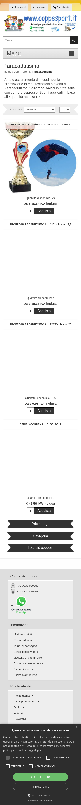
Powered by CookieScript (40, 800)
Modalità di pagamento (28, 657)
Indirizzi (18, 713)
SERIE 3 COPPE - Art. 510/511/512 (40, 424)
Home (7, 71)
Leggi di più (34, 750)
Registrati (20, 7)
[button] (40, 795)
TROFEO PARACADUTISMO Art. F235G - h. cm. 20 (40, 324)
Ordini (17, 707)
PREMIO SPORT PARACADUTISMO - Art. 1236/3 (40, 124)
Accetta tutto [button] (40, 777)
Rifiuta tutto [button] (40, 786)
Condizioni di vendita (27, 651)
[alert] (40, 764)
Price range (40, 524)
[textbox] (36, 40)
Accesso (41, 7)
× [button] (77, 727)
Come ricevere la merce (28, 663)
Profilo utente (22, 695)
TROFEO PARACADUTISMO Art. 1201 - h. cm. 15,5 (40, 224)
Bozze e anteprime (25, 675)
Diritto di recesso (24, 669)
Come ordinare (23, 640)
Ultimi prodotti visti (25, 701)
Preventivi (20, 719)
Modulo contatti (23, 634)
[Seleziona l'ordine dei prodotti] (39, 110)
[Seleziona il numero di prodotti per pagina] (64, 110)
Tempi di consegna (25, 646)
